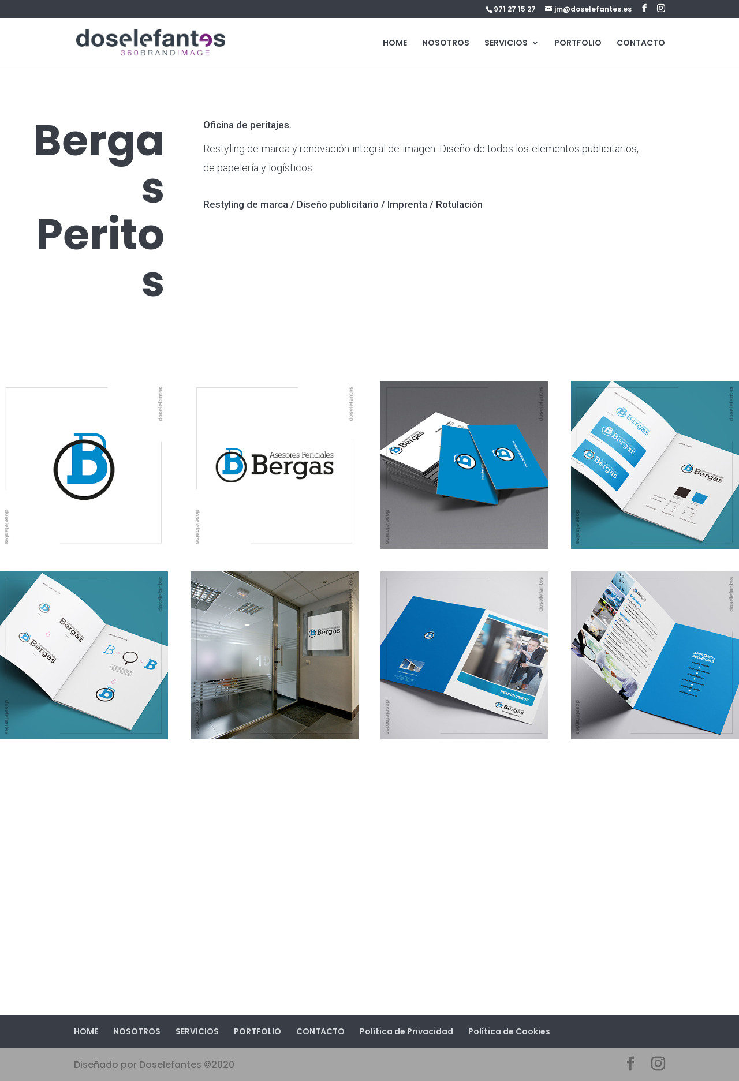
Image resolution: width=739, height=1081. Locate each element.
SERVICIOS (506, 43)
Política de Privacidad (406, 1031)
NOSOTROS (445, 43)
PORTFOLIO (578, 43)
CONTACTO (641, 43)
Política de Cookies (509, 1031)
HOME (395, 43)
